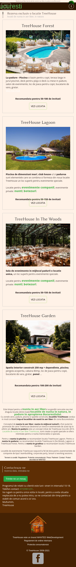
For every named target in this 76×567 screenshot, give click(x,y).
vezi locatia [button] (38, 106)
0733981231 (26, 488)
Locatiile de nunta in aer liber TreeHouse (20, 431)
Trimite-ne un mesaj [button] (16, 478)
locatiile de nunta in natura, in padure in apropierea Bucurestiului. (42, 413)
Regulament (22, 457)
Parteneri (55, 457)
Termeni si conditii (11, 457)
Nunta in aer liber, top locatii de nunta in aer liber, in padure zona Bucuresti (36, 6)
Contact (62, 457)
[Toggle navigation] (6, 6)
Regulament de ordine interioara (38, 541)
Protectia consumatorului (37, 457)
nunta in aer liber (34, 409)
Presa (49, 457)
